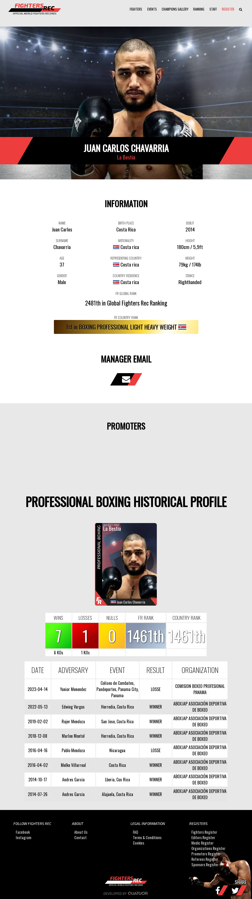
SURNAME (62, 240)
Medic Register (202, 842)
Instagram (23, 837)
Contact (80, 837)
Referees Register (204, 859)
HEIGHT (190, 240)
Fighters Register (204, 832)
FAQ (135, 832)
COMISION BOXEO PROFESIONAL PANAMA (200, 689)
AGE (62, 258)
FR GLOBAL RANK (126, 293)
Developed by (126, 894)
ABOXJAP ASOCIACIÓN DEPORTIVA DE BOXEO (199, 707)
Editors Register (203, 837)
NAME (62, 223)
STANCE (190, 275)
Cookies (138, 842)
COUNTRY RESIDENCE (126, 275)
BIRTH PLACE (126, 223)
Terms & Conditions (147, 837)
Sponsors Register (204, 864)
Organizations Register (208, 848)
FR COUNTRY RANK (126, 317)
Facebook (23, 832)
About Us (80, 832)
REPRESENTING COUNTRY (126, 258)
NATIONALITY (126, 240)
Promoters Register (206, 853)
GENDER (62, 275)
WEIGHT (190, 258)
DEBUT (190, 223)
